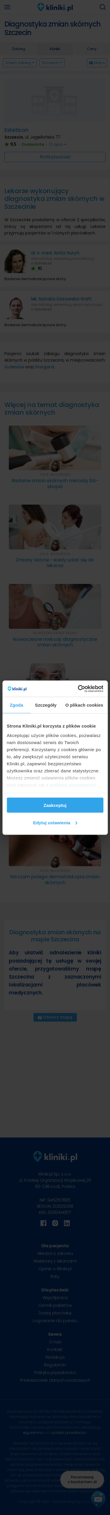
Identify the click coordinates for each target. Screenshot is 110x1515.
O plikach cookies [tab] (84, 705)
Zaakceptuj (54, 805)
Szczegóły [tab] (45, 705)
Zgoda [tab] (16, 705)
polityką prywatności (73, 784)
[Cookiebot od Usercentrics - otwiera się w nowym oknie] (78, 688)
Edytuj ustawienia (55, 822)
